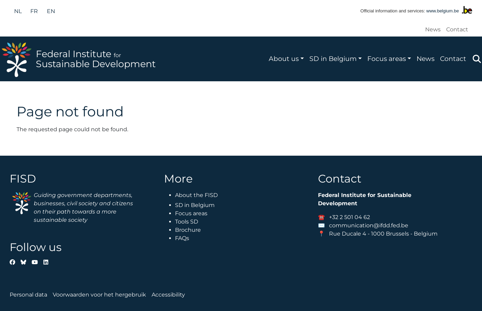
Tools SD (186, 221)
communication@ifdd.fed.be (368, 225)
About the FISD (196, 195)
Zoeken (477, 59)
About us (284, 58)
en (51, 11)
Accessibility (168, 294)
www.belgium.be (442, 10)
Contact (457, 29)
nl (18, 11)
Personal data (28, 294)
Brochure (188, 230)
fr (34, 11)
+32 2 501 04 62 (349, 217)
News (433, 29)
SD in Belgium (333, 58)
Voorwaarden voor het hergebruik (99, 294)
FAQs (182, 238)
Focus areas (386, 58)
